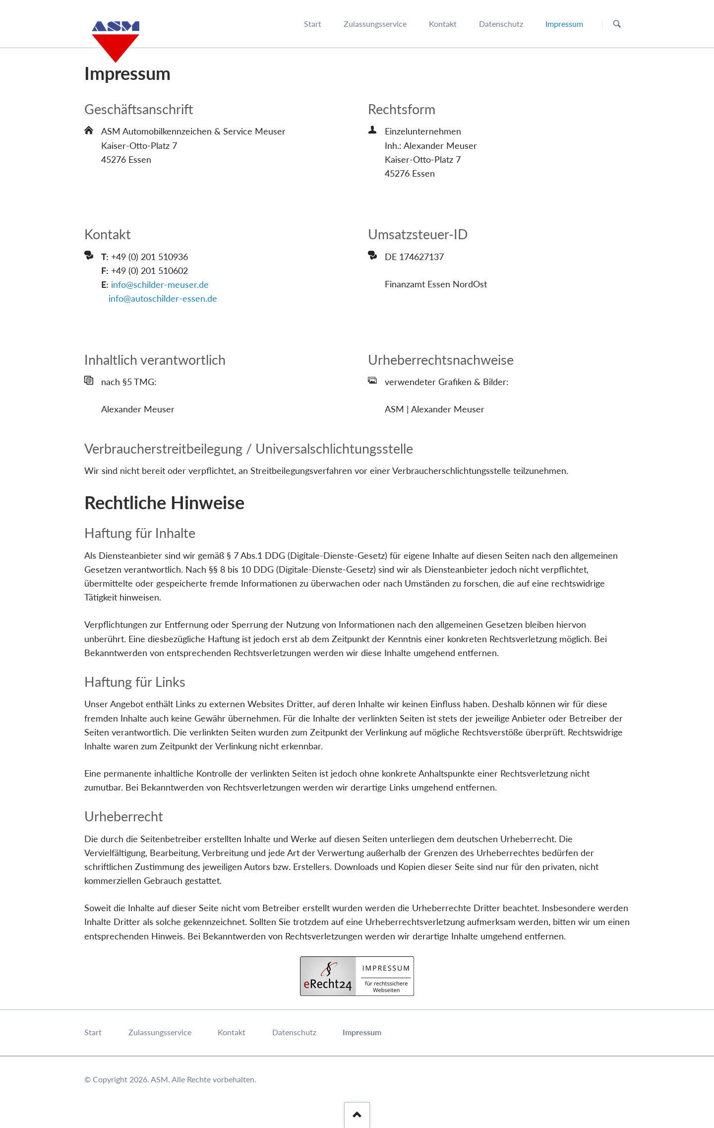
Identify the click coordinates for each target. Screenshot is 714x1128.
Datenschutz (294, 1032)
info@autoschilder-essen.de (163, 298)
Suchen (617, 24)
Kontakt (231, 1032)
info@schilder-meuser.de (160, 284)
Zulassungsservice (159, 1032)
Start (93, 1032)
